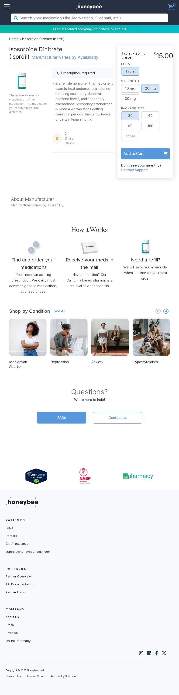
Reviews (12, 633)
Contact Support (134, 170)
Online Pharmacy (18, 641)
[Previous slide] (158, 311)
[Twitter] (164, 653)
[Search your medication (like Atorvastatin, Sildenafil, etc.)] (93, 18)
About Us (12, 617)
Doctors (11, 536)
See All (59, 311)
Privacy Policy (13, 676)
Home (13, 39)
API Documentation (19, 584)
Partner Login (15, 592)
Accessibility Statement (63, 676)
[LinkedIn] (149, 653)
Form (126, 64)
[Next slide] (166, 311)
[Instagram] (141, 653)
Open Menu (7, 7)
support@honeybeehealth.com (28, 551)
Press (10, 625)
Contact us (117, 417)
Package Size (132, 108)
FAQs (61, 417)
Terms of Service (36, 676)
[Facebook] (156, 653)
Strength (130, 81)
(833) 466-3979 (17, 544)
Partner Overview (18, 576)
